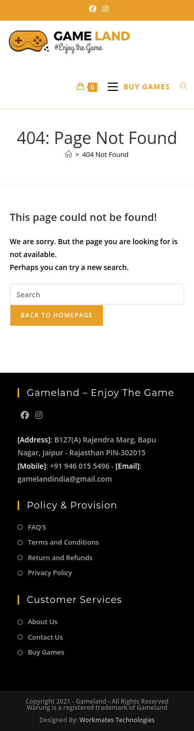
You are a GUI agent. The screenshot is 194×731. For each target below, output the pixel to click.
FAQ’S (37, 527)
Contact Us (45, 637)
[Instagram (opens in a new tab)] (104, 8)
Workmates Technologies (117, 720)
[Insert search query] (97, 294)
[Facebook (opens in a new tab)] (92, 8)
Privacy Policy (50, 572)
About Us (42, 621)
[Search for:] (180, 86)
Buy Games (46, 652)
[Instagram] (38, 415)
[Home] (68, 154)
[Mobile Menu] (136, 86)
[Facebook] (25, 415)
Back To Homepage (57, 315)
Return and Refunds (60, 557)
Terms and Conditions (63, 542)
